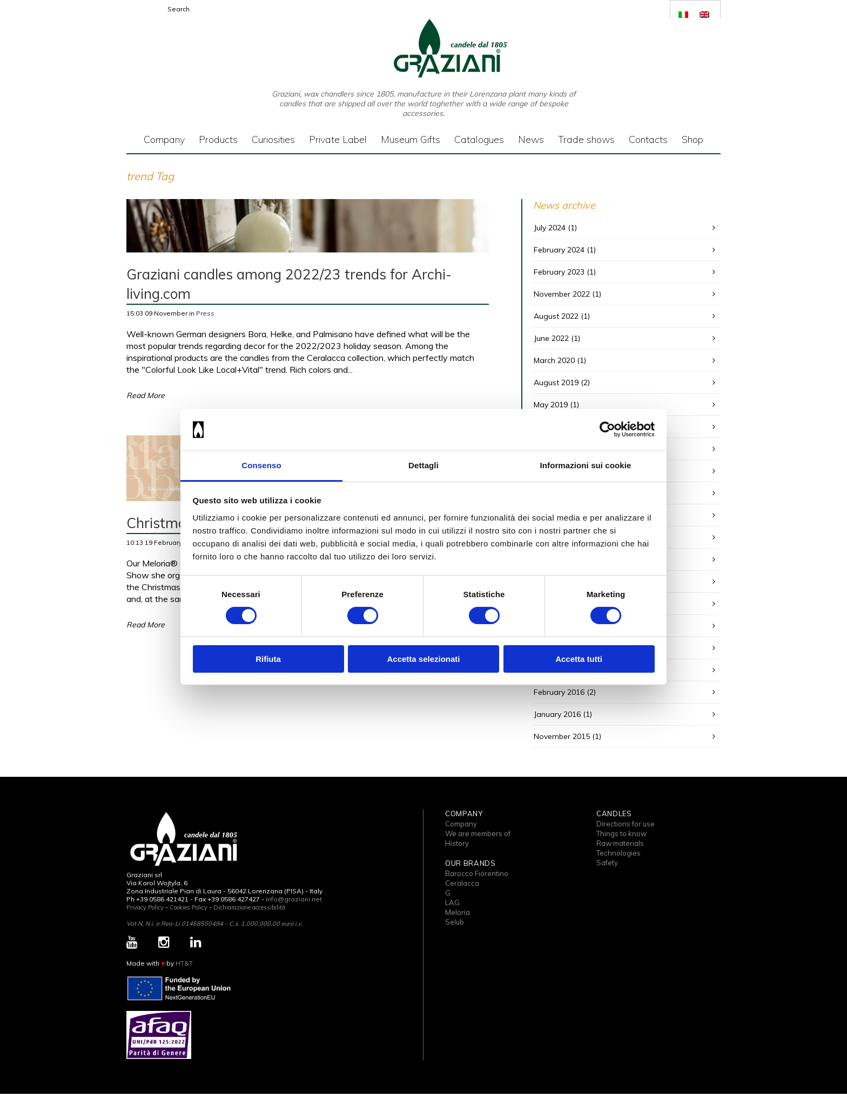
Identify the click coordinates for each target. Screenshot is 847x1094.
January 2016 (557, 714)
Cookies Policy (188, 907)
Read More (145, 395)
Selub (454, 922)
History (457, 843)
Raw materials (620, 843)
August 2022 (556, 316)
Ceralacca (462, 883)
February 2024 (559, 250)
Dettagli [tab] (423, 465)
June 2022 (551, 338)
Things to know (621, 833)
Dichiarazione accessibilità (249, 907)
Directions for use (625, 824)
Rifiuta (268, 659)
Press (205, 313)
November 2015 (562, 736)
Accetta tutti (578, 659)
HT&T (184, 963)
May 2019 (551, 404)
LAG (452, 902)
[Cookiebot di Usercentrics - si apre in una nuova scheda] (607, 429)
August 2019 (556, 382)
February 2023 (559, 272)
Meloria (457, 912)
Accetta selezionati (423, 659)
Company (461, 824)
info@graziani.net (294, 899)
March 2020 (554, 360)
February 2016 (559, 692)
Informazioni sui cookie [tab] (585, 465)
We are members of (477, 833)
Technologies (618, 853)
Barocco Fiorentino (476, 873)
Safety (607, 862)
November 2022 (562, 294)
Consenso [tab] (261, 465)
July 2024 (550, 228)
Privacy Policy (145, 907)
